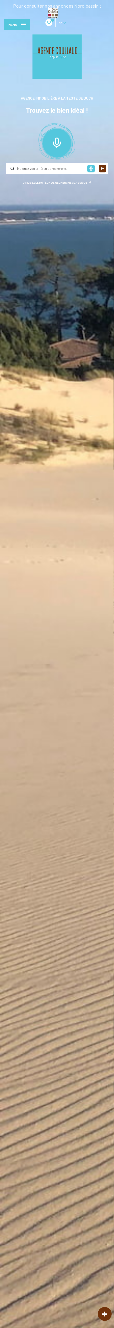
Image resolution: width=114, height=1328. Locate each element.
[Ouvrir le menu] (17, 24)
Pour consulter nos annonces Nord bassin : (57, 6)
